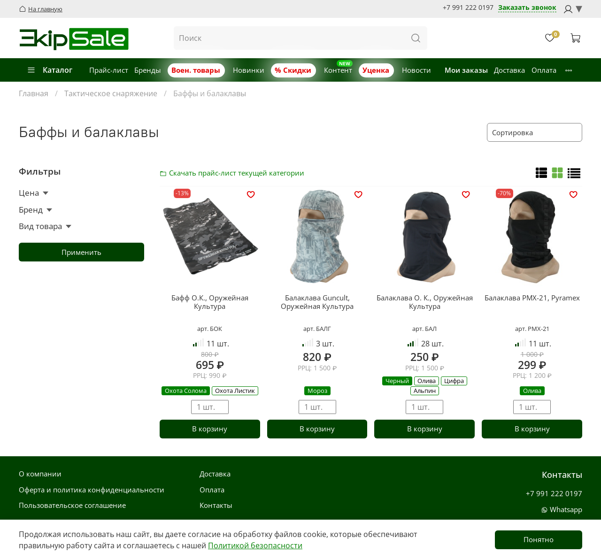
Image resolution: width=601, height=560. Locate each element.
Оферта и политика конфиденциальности (91, 489)
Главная (33, 93)
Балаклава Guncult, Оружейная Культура (317, 302)
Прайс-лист (108, 70)
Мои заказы (466, 70)
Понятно (539, 539)
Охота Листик (235, 390)
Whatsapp (561, 509)
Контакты (216, 505)
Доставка (509, 70)
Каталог (49, 70)
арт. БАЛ (424, 328)
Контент (338, 70)
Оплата (544, 70)
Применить (81, 252)
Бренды (147, 70)
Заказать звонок (527, 8)
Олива (426, 380)
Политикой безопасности (255, 545)
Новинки (248, 70)
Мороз (317, 390)
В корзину (209, 428)
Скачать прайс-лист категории (166, 173)
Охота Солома (186, 390)
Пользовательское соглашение (72, 505)
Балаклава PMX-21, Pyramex (532, 297)
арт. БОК (209, 328)
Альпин (425, 390)
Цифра (454, 380)
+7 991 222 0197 (468, 7)
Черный (397, 380)
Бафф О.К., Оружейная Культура (209, 302)
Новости (416, 70)
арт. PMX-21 (532, 328)
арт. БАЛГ (317, 328)
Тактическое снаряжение (110, 93)
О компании (40, 473)
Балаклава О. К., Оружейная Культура (425, 302)
